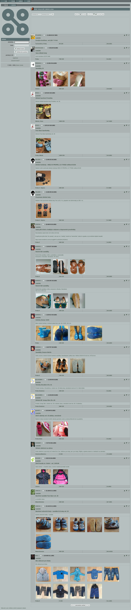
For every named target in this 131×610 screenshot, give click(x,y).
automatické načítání (80, 605)
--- (88, 14)
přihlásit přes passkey (21, 52)
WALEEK (37, 159)
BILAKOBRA (38, 379)
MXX (36, 555)
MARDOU (38, 246)
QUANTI (37, 410)
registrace (15, 58)
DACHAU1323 (39, 48)
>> (85, 14)
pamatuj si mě (9, 55)
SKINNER (38, 443)
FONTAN (37, 224)
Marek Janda (19, 65)
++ (100, 14)
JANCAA (37, 490)
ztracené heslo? (15, 60)
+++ (103, 14)
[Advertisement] (80, 25)
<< (75, 14)
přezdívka (10, 42)
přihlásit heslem (19, 48)
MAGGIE (37, 458)
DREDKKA (38, 63)
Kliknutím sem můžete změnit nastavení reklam (13, 608)
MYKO (37, 93)
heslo (11, 45)
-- (90, 14)
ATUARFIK (38, 35)
